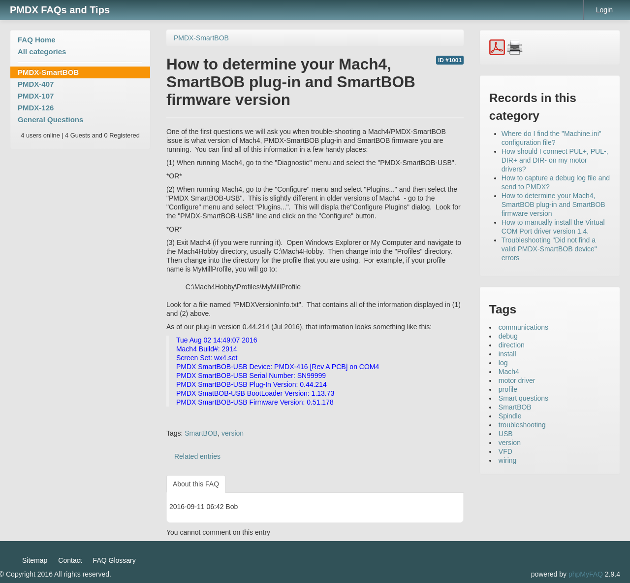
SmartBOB (201, 433)
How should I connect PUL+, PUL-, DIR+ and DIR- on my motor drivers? (555, 160)
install (507, 354)
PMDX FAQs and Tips (60, 9)
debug (508, 336)
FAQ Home (37, 39)
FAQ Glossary (114, 560)
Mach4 (509, 372)
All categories (42, 51)
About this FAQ (196, 484)
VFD (505, 451)
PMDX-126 (36, 107)
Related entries (197, 456)
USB (506, 434)
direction (512, 345)
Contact (70, 560)
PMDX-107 (36, 96)
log (503, 363)
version (232, 433)
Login (604, 10)
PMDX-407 (36, 84)
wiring (508, 460)
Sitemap (34, 560)
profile (508, 389)
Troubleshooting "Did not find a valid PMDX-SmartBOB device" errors (549, 249)
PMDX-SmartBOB (48, 72)
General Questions (50, 119)
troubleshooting (522, 425)
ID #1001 (450, 60)
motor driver (517, 380)
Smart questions (523, 398)
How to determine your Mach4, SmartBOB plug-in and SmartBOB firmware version (553, 204)
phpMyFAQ (585, 574)
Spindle (510, 416)
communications (523, 327)
